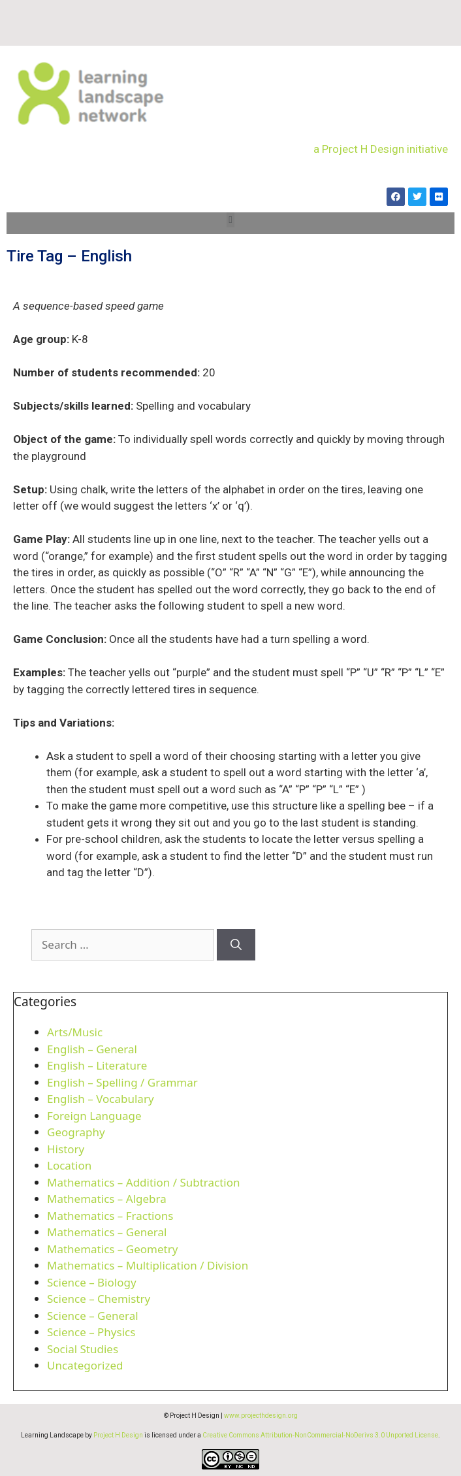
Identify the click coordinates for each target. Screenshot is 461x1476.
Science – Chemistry (98, 1298)
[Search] (236, 944)
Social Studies (82, 1348)
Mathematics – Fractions (110, 1215)
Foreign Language (94, 1115)
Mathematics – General (107, 1231)
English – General (92, 1049)
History (65, 1148)
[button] (231, 219)
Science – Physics (91, 1331)
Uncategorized (85, 1365)
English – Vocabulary (100, 1098)
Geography (76, 1132)
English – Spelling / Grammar (122, 1082)
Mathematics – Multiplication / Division (147, 1265)
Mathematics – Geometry (112, 1248)
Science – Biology (91, 1282)
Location (69, 1165)
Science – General (92, 1315)
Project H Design (118, 1435)
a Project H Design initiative (380, 149)
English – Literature (97, 1065)
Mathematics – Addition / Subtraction (143, 1182)
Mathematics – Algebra (107, 1198)
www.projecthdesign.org (261, 1415)
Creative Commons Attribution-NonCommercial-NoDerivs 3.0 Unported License (320, 1435)
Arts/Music (75, 1032)
